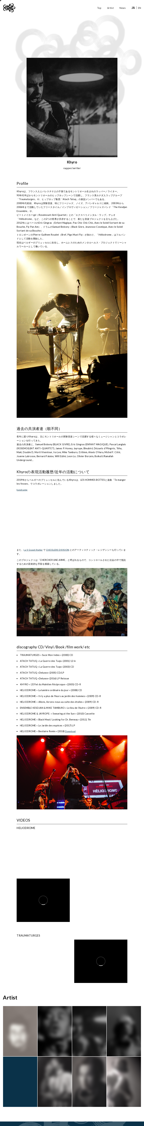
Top (99, 8)
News (123, 8)
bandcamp (22, 489)
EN (139, 8)
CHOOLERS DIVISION (59, 549)
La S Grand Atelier (34, 549)
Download (70, 731)
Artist (110, 8)
